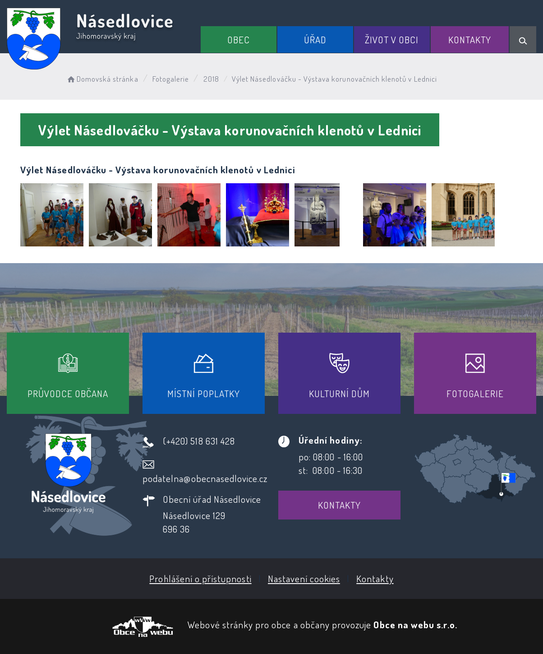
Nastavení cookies (304, 578)
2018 (211, 78)
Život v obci (392, 39)
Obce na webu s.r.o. (415, 624)
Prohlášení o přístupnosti (200, 578)
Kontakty (469, 39)
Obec (238, 39)
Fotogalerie (170, 78)
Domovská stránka (102, 78)
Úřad (315, 39)
